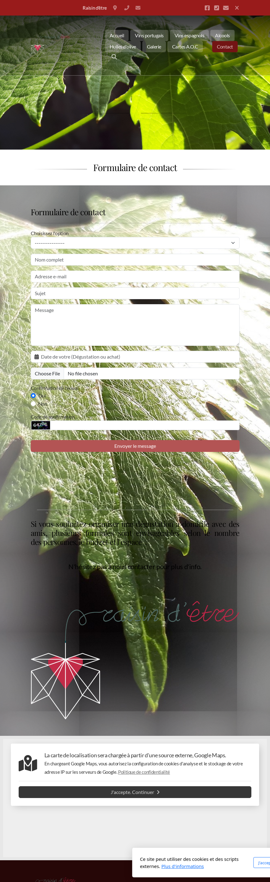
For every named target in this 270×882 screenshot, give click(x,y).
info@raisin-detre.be (137, 8)
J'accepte (191, 863)
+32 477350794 (126, 8)
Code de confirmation (53, 417)
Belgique (115, 8)
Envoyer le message (135, 446)
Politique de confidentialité (144, 772)
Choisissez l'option (50, 233)
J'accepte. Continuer (135, 792)
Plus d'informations (108, 866)
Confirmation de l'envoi (54, 388)
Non (42, 403)
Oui (42, 395)
